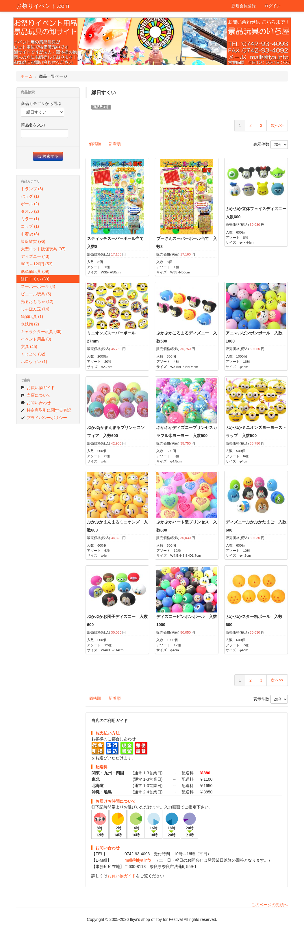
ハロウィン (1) (34, 361)
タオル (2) (30, 211)
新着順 (115, 143)
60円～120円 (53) (37, 264)
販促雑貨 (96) (33, 241)
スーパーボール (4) (38, 286)
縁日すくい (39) (35, 279)
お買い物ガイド (121, 875)
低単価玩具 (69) (35, 271)
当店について (36, 395)
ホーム (27, 76)
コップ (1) (30, 226)
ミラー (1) (30, 218)
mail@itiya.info (138, 860)
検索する (48, 156)
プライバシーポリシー (44, 417)
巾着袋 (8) (30, 234)
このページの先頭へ (269, 904)
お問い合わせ (36, 402)
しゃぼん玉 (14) (35, 309)
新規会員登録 (243, 5)
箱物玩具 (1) (32, 316)
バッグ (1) (30, 196)
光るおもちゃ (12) (37, 301)
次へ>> (277, 125)
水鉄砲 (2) (30, 324)
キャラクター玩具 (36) (41, 331)
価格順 (95, 143)
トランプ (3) (32, 188)
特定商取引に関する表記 (46, 410)
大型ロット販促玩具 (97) (43, 249)
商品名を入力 (33, 125)
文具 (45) (29, 346)
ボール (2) (30, 203)
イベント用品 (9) (36, 339)
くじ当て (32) (33, 354)
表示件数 (270, 144)
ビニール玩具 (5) (36, 294)
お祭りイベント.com (42, 6)
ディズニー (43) (35, 256)
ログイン (272, 5)
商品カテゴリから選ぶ (41, 103)
